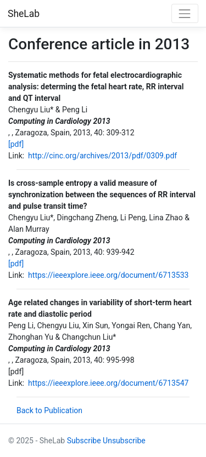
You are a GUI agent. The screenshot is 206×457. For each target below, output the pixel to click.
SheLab (24, 13)
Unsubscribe (124, 440)
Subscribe (84, 440)
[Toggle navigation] (184, 13)
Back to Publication (49, 410)
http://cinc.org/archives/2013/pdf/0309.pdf (102, 155)
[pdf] (16, 144)
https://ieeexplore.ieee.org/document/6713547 (108, 383)
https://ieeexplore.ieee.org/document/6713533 (108, 275)
